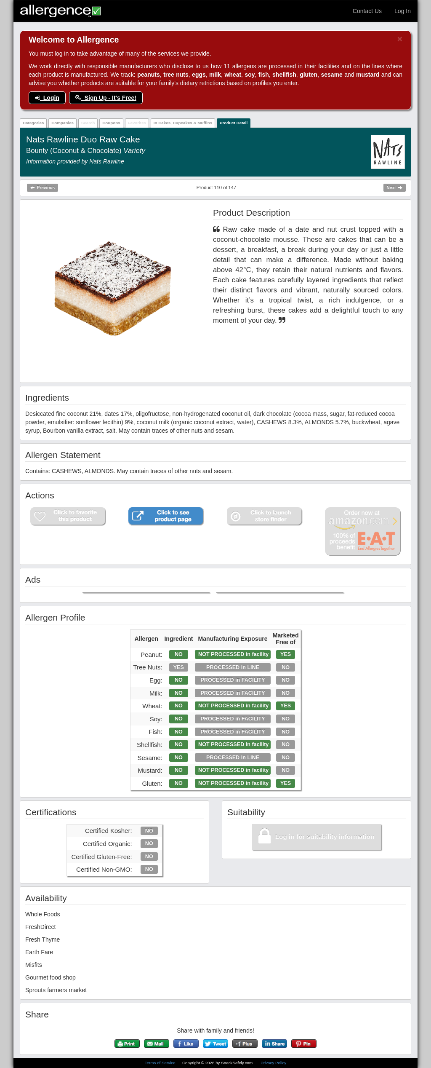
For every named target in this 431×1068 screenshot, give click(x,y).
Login (47, 97)
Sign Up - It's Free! (105, 97)
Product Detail (233, 122)
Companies (62, 122)
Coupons (111, 122)
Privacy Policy (273, 1062)
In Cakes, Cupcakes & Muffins (183, 122)
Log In (402, 11)
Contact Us (367, 11)
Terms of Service (161, 1062)
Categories (33, 122)
